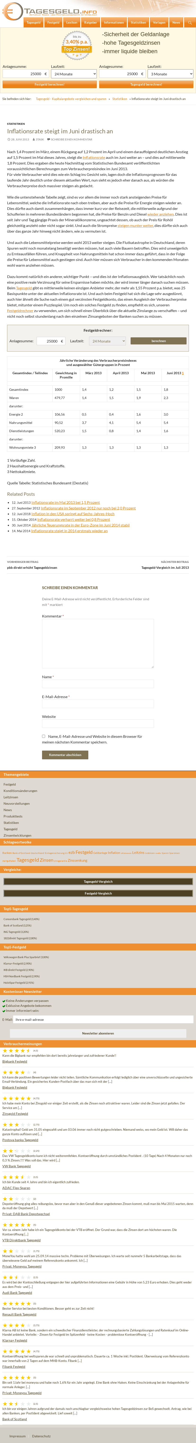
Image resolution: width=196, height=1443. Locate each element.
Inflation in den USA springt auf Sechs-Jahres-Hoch (73, 513)
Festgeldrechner (20, 310)
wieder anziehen (160, 214)
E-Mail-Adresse (56, 696)
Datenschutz (41, 1436)
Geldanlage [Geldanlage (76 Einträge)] (100, 853)
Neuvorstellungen (17, 803)
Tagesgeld (24, 288)
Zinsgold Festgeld (15, 1114)
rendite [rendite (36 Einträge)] (158, 853)
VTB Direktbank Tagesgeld (21, 1240)
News (8, 810)
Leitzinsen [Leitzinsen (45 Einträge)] (150, 853)
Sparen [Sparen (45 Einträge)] (165, 853)
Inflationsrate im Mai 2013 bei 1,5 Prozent (65, 502)
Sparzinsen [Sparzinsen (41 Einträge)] (174, 853)
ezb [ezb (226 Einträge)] (71, 852)
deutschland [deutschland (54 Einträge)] (37, 853)
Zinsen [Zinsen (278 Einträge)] (46, 860)
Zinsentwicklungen (17, 835)
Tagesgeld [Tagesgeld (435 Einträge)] (28, 859)
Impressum (17, 1436)
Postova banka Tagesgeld (20, 1140)
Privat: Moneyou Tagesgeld (22, 1266)
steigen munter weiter (135, 225)
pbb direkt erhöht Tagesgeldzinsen (52, 564)
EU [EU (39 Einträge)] (66, 853)
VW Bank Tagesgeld (16, 1166)
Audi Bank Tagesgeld (17, 1293)
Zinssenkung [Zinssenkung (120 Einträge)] (77, 860)
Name (48, 676)
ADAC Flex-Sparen (16, 1188)
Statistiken (119, 99)
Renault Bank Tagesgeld (19, 1314)
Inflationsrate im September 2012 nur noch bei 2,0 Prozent (88, 508)
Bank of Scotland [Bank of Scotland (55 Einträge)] (21, 853)
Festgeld (10, 784)
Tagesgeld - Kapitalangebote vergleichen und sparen (71, 99)
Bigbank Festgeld (14, 1061)
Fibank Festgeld (13, 1367)
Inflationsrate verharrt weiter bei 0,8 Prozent (73, 519)
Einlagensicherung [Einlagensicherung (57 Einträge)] (54, 853)
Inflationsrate (94, 157)
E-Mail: (7, 1019)
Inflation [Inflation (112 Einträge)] (114, 853)
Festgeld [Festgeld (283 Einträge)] (84, 852)
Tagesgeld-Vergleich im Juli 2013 (143, 564)
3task (40, 139)
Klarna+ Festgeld (14, 1340)
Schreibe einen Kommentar (71, 139)
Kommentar (53, 616)
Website (49, 716)
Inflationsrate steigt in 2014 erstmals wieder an (69, 530)
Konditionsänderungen (20, 791)
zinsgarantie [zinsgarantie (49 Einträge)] (60, 860)
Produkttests (13, 816)
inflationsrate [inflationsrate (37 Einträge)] (126, 853)
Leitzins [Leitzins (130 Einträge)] (138, 852)
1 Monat (74, 73)
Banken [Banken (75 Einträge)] (7, 853)
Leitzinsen (11, 797)
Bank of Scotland (14, 1419)
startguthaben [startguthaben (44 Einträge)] (9, 861)
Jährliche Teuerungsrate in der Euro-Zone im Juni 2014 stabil (80, 525)
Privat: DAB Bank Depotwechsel (26, 1214)
